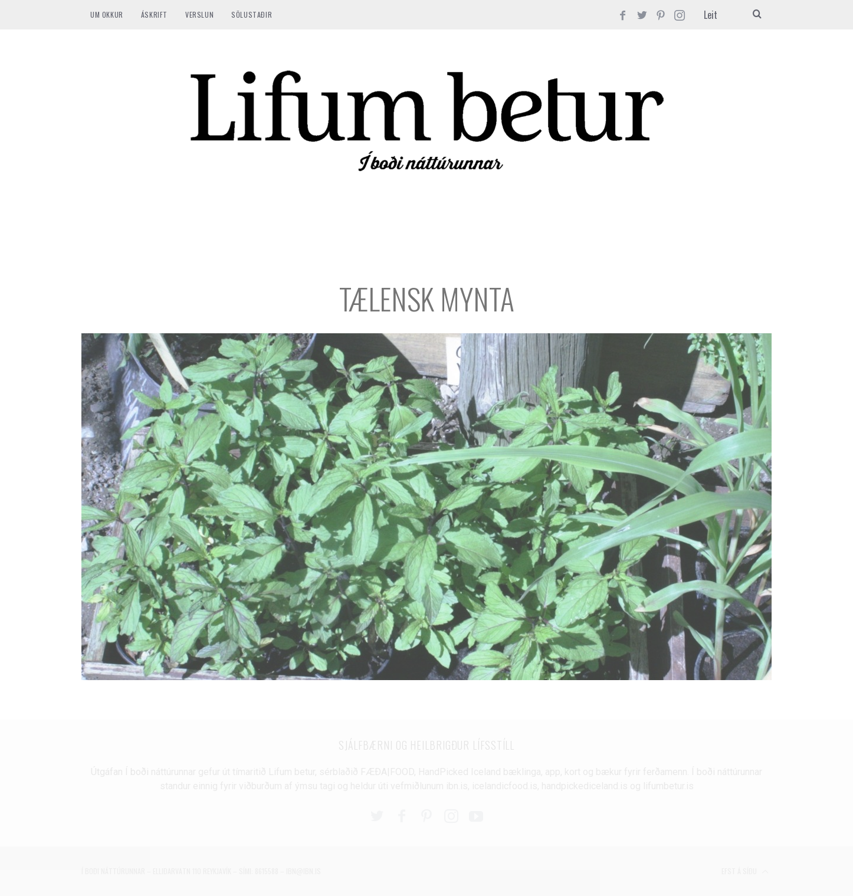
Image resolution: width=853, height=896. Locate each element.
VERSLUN (199, 14)
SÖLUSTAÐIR (251, 14)
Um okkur (106, 14)
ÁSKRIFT (154, 14)
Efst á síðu (745, 871)
